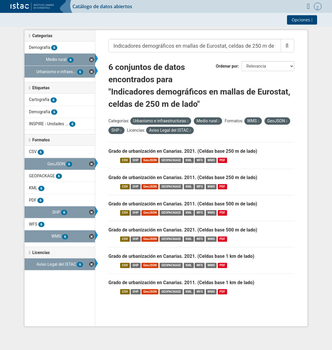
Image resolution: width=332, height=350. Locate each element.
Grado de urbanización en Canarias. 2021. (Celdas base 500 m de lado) (182, 230)
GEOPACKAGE (171, 160)
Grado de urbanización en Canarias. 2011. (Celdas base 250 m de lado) (182, 177)
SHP (136, 160)
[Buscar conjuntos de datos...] (194, 45)
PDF (222, 160)
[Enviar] (287, 45)
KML (189, 160)
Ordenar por (227, 66)
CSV (125, 160)
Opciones (302, 20)
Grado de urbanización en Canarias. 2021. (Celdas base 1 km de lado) (181, 256)
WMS (211, 160)
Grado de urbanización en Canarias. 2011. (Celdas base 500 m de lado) (182, 204)
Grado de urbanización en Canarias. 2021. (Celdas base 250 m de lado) (182, 151)
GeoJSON (150, 160)
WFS (200, 160)
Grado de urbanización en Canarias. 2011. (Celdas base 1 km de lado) (181, 282)
